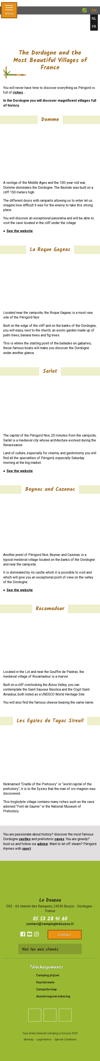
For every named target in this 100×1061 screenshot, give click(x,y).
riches (18, 92)
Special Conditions (66, 1039)
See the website (20, 231)
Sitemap (28, 1039)
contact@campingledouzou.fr (50, 924)
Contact (64, 935)
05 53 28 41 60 (50, 919)
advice (42, 844)
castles (25, 839)
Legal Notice (44, 1039)
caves (59, 839)
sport (26, 849)
